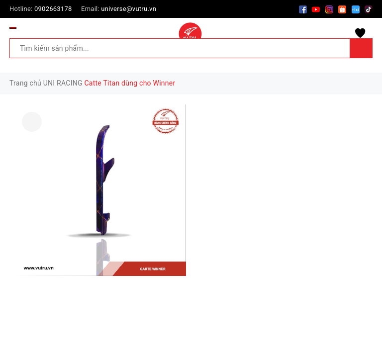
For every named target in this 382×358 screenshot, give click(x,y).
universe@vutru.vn (128, 8)
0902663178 (53, 8)
